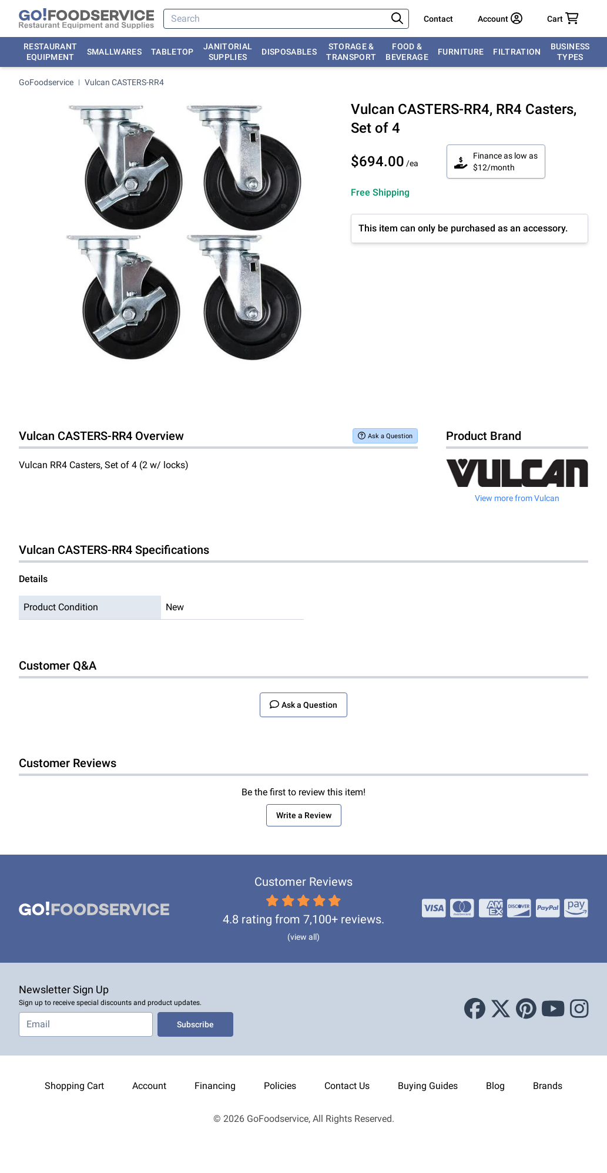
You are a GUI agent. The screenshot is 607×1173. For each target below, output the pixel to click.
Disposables (289, 51)
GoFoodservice (46, 82)
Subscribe (195, 1024)
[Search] (276, 18)
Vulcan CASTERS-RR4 (124, 82)
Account (149, 1085)
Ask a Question (385, 435)
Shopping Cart (74, 1085)
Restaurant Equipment (51, 52)
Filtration (517, 51)
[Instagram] (579, 1009)
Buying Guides (428, 1085)
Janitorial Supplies (228, 52)
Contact (438, 18)
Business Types (570, 52)
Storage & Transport (351, 52)
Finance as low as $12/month (496, 161)
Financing (215, 1085)
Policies (280, 1085)
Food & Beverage (406, 52)
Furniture (461, 51)
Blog (495, 1085)
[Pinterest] (526, 1009)
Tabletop (172, 51)
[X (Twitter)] (500, 1009)
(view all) (303, 937)
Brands (547, 1085)
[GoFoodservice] (86, 18)
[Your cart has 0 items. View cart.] (563, 19)
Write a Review (303, 815)
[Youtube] (553, 1009)
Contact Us (347, 1085)
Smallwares (114, 51)
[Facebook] (474, 1009)
